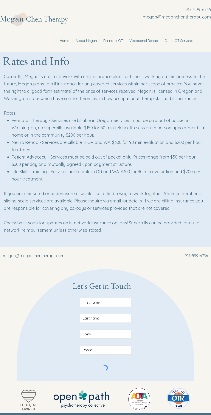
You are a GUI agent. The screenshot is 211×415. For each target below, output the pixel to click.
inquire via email (105, 201)
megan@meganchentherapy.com (177, 17)
